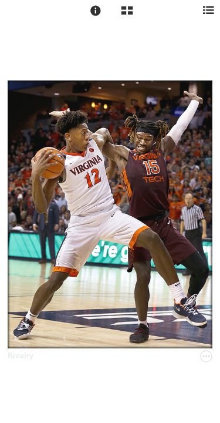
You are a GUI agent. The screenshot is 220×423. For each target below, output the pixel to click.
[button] (95, 10)
